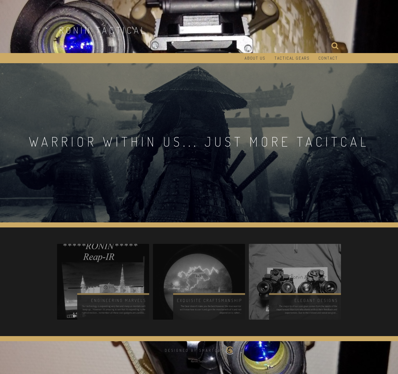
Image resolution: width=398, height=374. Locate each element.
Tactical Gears (292, 58)
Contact (328, 58)
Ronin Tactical (103, 30)
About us (255, 58)
